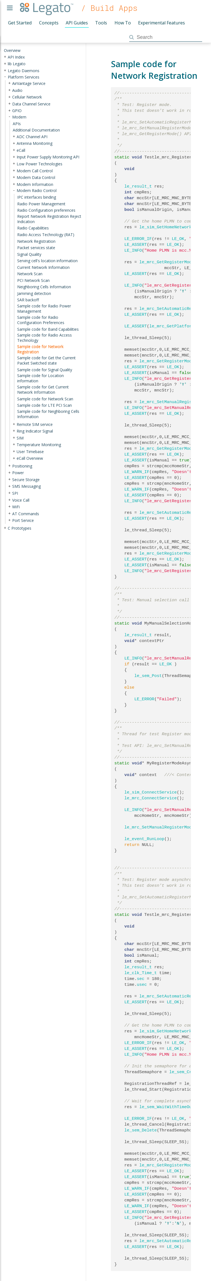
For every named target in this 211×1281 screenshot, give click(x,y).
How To (123, 23)
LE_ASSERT (135, 244)
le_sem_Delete (140, 1130)
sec (140, 979)
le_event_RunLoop (144, 839)
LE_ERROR (144, 699)
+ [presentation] (5, 56)
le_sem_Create (185, 1072)
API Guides (77, 23)
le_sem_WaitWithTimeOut (166, 1107)
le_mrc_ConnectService (150, 798)
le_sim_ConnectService (150, 792)
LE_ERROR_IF (138, 239)
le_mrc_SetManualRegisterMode (174, 402)
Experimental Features (161, 23)
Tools (101, 23)
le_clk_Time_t (140, 973)
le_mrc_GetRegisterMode (166, 262)
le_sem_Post (148, 676)
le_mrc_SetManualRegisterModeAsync (165, 827)
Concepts (49, 23)
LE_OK (178, 239)
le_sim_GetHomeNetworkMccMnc (173, 227)
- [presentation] (5, 76)
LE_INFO (133, 250)
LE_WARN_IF (136, 472)
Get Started (20, 23)
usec (142, 984)
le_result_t (138, 186)
